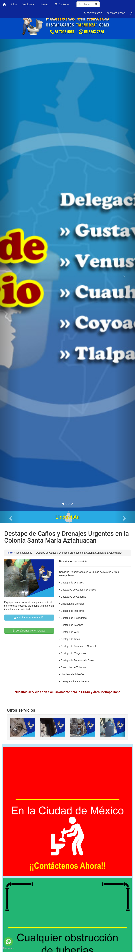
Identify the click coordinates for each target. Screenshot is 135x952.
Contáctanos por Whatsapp (29, 630)
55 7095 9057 (93, 13)
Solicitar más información (29, 617)
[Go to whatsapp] (8, 941)
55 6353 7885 (116, 13)
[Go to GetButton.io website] (8, 948)
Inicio (14, 4)
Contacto (62, 4)
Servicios (28, 4)
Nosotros (45, 4)
